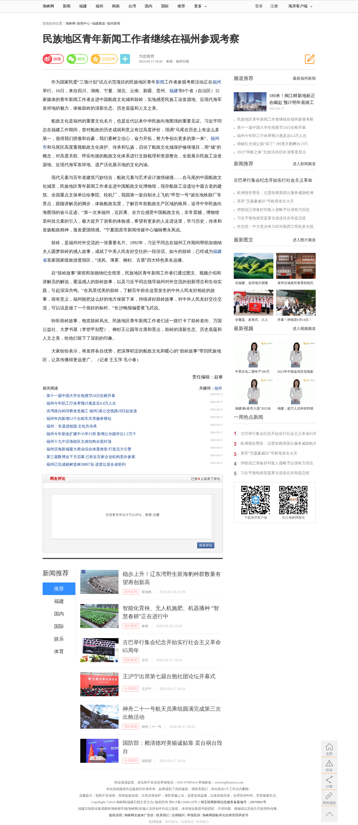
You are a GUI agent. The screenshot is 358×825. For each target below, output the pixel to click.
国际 (165, 6)
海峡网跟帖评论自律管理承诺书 (225, 815)
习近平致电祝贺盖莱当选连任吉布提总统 (271, 218)
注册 (274, 6)
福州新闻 (113, 23)
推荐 (181, 6)
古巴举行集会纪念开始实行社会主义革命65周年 (279, 434)
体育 (59, 651)
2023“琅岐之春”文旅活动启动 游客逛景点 (271, 152)
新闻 (66, 6)
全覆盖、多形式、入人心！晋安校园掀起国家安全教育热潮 (253, 320)
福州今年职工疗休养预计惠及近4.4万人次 (81, 403)
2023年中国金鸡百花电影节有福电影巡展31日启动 (295, 372)
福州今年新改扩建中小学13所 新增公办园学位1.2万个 (91, 434)
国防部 (147, 761)
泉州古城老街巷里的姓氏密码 (295, 283)
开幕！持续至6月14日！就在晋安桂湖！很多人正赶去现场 (295, 320)
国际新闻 (130, 660)
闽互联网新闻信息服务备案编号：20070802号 (233, 802)
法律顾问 (178, 815)
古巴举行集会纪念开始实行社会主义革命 (273, 180)
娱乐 (59, 639)
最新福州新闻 (304, 78)
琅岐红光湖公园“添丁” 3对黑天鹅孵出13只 (272, 144)
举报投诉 (193, 815)
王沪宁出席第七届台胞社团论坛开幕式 (169, 676)
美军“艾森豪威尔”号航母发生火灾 (265, 201)
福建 (83, 6)
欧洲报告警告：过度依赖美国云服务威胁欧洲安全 (279, 444)
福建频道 (98, 23)
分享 (125, 59)
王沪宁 (147, 689)
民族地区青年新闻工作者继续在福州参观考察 (275, 119)
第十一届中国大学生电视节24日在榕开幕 (80, 396)
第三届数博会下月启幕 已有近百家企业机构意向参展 (90, 457)
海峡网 (48, 6)
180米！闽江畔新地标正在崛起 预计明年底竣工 (292, 99)
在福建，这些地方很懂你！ (251, 283)
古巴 (145, 660)
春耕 (145, 626)
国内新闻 (130, 592)
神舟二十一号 (151, 727)
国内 (148, 6)
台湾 (132, 6)
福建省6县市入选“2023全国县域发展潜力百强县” (253, 408)
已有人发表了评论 (205, 479)
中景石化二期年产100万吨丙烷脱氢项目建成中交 (253, 372)
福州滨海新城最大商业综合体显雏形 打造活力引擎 (89, 449)
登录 (148, 515)
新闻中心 (83, 23)
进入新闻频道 (304, 164)
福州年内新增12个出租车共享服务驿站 (78, 419)
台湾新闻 (130, 689)
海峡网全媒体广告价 (139, 815)
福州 (99, 6)
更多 (200, 6)
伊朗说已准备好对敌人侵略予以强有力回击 (273, 210)
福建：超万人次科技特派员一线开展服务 (295, 408)
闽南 (116, 6)
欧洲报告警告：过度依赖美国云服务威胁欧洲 (275, 193)
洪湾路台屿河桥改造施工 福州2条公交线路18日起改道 (91, 411)
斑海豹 (147, 592)
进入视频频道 (304, 329)
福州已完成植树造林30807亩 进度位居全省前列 (86, 464)
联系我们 (162, 815)
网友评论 (57, 479)
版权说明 (115, 815)
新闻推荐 (56, 573)
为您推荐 (146, 56)
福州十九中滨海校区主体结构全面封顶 (78, 442)
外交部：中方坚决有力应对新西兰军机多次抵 (275, 227)
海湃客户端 (300, 6)
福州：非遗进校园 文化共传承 (71, 426)
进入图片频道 (304, 240)
